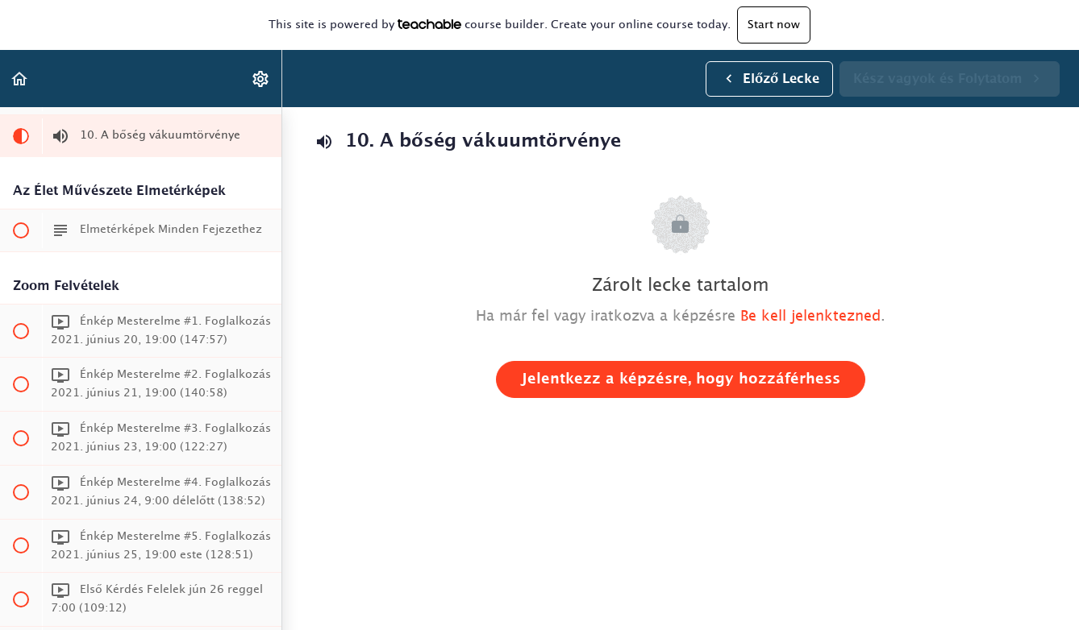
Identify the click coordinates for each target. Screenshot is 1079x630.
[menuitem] (261, 78)
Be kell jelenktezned (810, 316)
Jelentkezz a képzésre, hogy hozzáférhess (680, 379)
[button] (20, 78)
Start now (774, 25)
